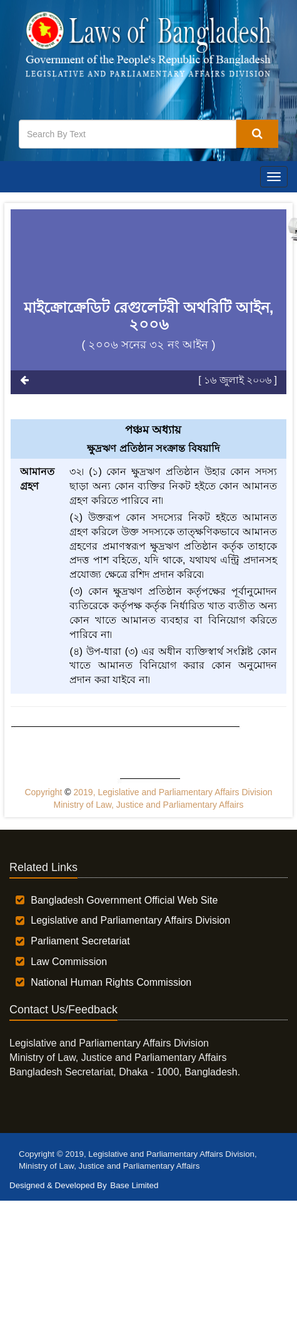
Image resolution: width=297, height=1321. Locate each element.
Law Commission (69, 961)
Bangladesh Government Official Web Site (124, 900)
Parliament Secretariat (80, 941)
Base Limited (134, 1185)
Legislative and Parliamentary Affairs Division (130, 920)
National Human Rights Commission (111, 982)
